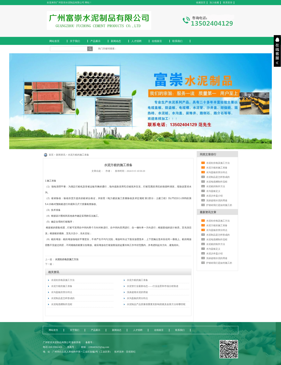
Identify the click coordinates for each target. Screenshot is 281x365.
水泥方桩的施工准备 (61, 286)
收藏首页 (200, 2)
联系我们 (177, 41)
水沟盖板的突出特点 (61, 292)
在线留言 (157, 41)
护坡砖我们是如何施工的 (219, 205)
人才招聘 (136, 41)
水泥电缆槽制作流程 (61, 304)
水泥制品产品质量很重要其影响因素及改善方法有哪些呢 (156, 304)
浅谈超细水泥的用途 (137, 292)
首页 (51, 154)
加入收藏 (214, 2)
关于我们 (75, 41)
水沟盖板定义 (213, 191)
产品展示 (95, 41)
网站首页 (54, 41)
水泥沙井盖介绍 (214, 195)
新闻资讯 (60, 154)
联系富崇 (227, 2)
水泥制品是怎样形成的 (63, 298)
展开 (277, 51)
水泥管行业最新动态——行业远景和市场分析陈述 (152, 286)
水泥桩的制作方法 (215, 186)
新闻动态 (116, 41)
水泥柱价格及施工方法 (66, 259)
